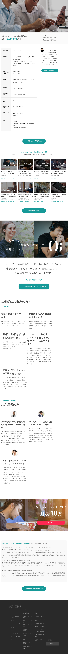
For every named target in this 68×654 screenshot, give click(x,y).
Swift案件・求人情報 (39, 626)
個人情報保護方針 (14, 633)
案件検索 (12, 620)
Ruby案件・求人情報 (39, 616)
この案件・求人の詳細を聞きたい (49, 70)
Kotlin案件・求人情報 (39, 629)
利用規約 (12, 630)
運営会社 (12, 627)
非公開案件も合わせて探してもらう (34, 286)
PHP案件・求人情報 (39, 631)
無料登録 (51, 523)
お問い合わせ (13, 639)
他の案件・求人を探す (34, 210)
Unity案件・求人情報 (39, 623)
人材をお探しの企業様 (15, 636)
